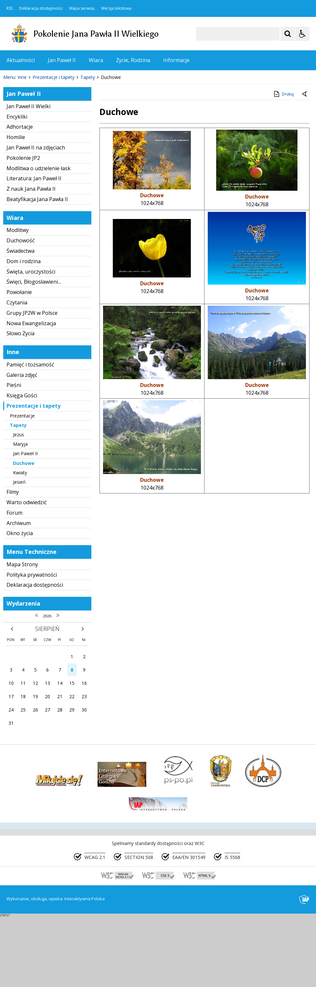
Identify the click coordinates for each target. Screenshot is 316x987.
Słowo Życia (20, 403)
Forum (14, 582)
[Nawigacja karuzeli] (39, 128)
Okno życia (20, 603)
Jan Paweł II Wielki (28, 176)
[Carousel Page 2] (69, 127)
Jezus (18, 505)
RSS (10, 8)
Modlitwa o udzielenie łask (39, 238)
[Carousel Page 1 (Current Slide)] (63, 127)
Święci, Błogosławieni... (34, 351)
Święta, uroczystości (31, 341)
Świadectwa (20, 321)
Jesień (19, 552)
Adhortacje (20, 196)
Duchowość (21, 310)
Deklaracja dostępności (41, 8)
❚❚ (13, 127)
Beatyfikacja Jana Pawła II (37, 269)
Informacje (176, 60)
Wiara (96, 60)
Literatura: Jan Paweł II (34, 248)
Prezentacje (22, 485)
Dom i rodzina (24, 331)
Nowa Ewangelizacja (31, 393)
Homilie (16, 207)
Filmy (13, 562)
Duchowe (23, 533)
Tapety (18, 495)
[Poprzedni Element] (30, 128)
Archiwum (19, 592)
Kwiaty (20, 543)
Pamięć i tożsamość (30, 434)
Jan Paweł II (62, 60)
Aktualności (21, 60)
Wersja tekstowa (116, 8)
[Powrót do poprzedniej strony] (304, 164)
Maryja (20, 514)
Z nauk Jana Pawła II (31, 259)
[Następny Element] (47, 128)
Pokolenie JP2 (23, 228)
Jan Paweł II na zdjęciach (36, 217)
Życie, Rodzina (133, 60)
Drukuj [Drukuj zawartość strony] (283, 164)
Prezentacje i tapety (33, 476)
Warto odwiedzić (27, 572)
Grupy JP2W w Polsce (32, 383)
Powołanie (19, 362)
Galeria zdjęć (22, 444)
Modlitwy (18, 300)
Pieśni (14, 455)
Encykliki (17, 186)
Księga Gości (22, 465)
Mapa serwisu (82, 8)
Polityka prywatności (32, 644)
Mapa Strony (22, 634)
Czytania (17, 372)
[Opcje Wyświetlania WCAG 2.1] (302, 34)
